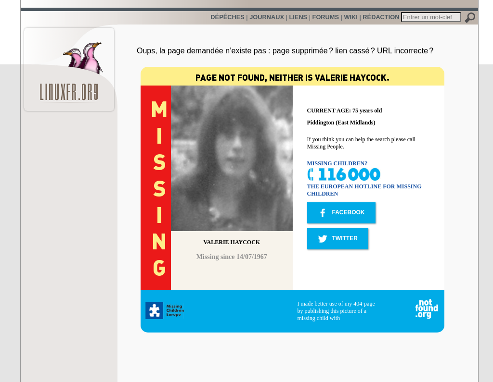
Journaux (266, 17)
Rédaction (381, 17)
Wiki (350, 17)
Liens (298, 17)
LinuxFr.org (69, 64)
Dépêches (227, 17)
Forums (325, 17)
